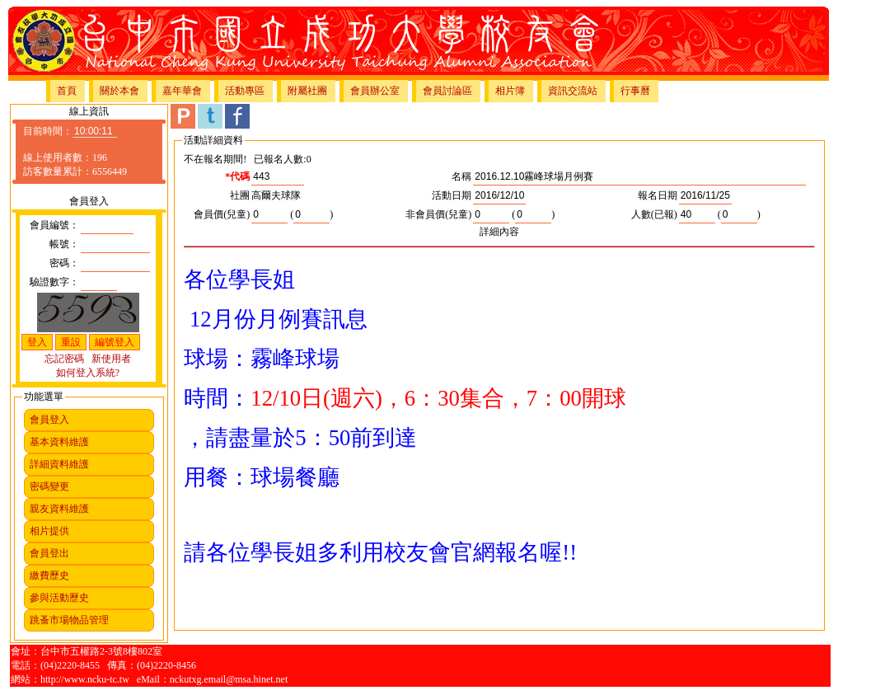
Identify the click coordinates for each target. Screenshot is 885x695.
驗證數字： (54, 282)
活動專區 (245, 90)
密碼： (64, 263)
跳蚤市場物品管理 (69, 620)
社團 (240, 195)
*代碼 (237, 176)
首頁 (67, 90)
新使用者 (111, 358)
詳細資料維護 (59, 464)
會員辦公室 (375, 90)
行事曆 (635, 90)
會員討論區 (447, 90)
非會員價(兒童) (438, 214)
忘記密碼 (64, 358)
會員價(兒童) (222, 214)
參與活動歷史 (59, 597)
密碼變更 (49, 486)
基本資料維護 (59, 442)
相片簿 (510, 90)
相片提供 (49, 531)
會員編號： (54, 225)
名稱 (461, 176)
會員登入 (49, 419)
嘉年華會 (182, 90)
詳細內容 (499, 231)
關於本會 (119, 90)
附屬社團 (307, 90)
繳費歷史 (49, 575)
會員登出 (49, 553)
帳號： (64, 244)
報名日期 (657, 195)
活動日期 (451, 195)
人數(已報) (654, 214)
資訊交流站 (572, 90)
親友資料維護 (59, 508)
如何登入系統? (87, 372)
